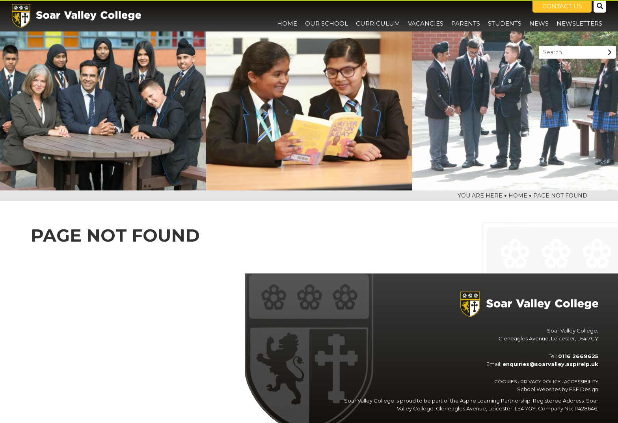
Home (517, 195)
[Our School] (326, 15)
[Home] (76, 16)
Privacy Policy (540, 381)
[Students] (504, 15)
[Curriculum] (378, 15)
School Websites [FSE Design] (538, 389)
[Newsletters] (579, 15)
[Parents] (465, 15)
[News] (539, 15)
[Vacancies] (425, 15)
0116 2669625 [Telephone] (578, 356)
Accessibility (581, 381)
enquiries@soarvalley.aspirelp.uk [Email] (550, 364)
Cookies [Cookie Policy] (505, 381)
